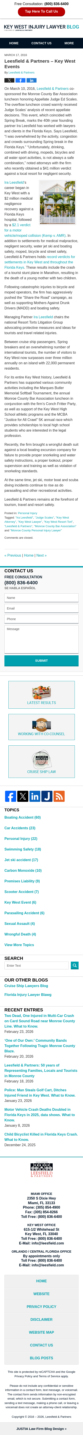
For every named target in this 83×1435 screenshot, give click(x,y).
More (69, 43)
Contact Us (41, 43)
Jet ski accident (21, 860)
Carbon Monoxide (23, 870)
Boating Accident (22, 817)
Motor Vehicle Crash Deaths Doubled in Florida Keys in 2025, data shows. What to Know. (39, 1115)
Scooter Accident (21, 892)
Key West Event (20, 902)
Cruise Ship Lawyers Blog (26, 986)
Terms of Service (49, 1376)
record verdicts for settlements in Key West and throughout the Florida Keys (39, 262)
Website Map (41, 1332)
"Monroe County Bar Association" (55, 526)
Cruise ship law (41, 761)
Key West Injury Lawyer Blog (41, 28)
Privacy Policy (41, 1307)
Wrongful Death (20, 934)
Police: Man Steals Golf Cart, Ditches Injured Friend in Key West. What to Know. (39, 1092)
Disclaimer (42, 1319)
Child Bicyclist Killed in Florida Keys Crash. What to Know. (41, 1137)
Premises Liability (22, 881)
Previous (12, 555)
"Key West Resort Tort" (58, 521)
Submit (41, 660)
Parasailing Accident (24, 913)
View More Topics (19, 945)
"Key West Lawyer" (30, 521)
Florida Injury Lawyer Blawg (28, 995)
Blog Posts (41, 1358)
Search (75, 965)
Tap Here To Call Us (41, 11)
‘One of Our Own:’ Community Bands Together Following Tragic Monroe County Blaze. (39, 1046)
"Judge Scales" (44, 517)
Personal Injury (27, 513)
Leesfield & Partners (53, 89)
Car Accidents (19, 828)
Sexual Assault (19, 924)
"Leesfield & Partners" (18, 526)
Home (13, 43)
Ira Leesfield (14, 182)
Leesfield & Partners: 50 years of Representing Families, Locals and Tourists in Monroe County (40, 1070)
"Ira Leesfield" (24, 517)
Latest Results (41, 695)
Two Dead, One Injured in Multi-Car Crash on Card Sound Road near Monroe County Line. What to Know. (39, 1021)
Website (41, 1294)
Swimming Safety (22, 849)
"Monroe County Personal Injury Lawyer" (36, 530)
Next (41, 555)
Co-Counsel (41, 727)
